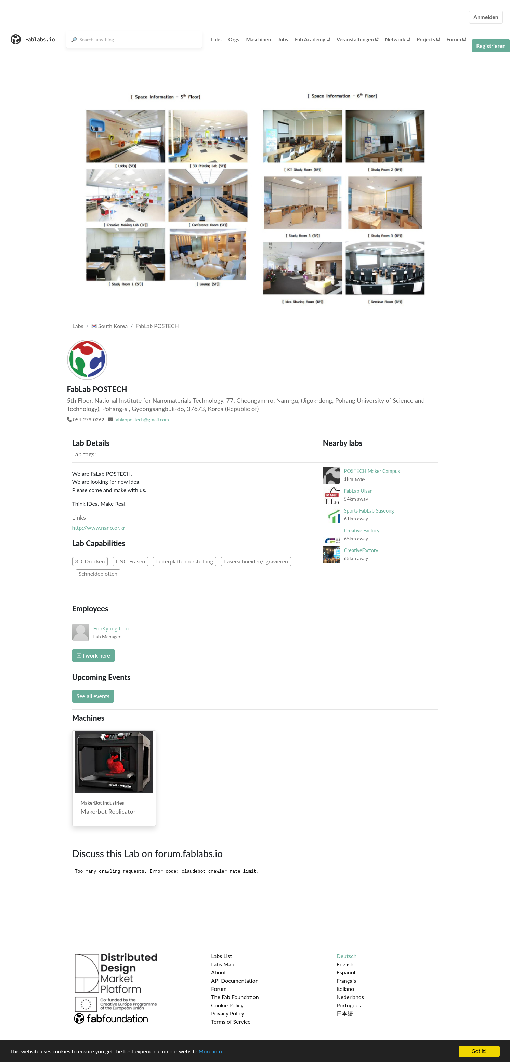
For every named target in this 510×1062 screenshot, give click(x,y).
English (345, 964)
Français (346, 980)
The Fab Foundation (235, 997)
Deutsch (347, 956)
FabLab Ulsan (358, 491)
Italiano (345, 988)
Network (397, 39)
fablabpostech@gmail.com (141, 419)
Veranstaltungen (357, 39)
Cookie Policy (227, 1005)
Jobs (283, 39)
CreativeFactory (361, 550)
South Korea (109, 325)
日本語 (345, 1013)
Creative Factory (362, 530)
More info (210, 1051)
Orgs (233, 39)
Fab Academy (312, 39)
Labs (216, 39)
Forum (456, 39)
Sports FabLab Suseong (369, 511)
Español (346, 972)
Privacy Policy (227, 1013)
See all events (93, 696)
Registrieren (491, 45)
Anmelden (485, 17)
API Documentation (235, 980)
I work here (93, 655)
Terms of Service (230, 1021)
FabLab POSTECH (157, 325)
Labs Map (222, 964)
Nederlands (350, 997)
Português (349, 1005)
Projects (428, 39)
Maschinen (258, 39)
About (218, 972)
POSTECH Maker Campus (372, 471)
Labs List (221, 956)
